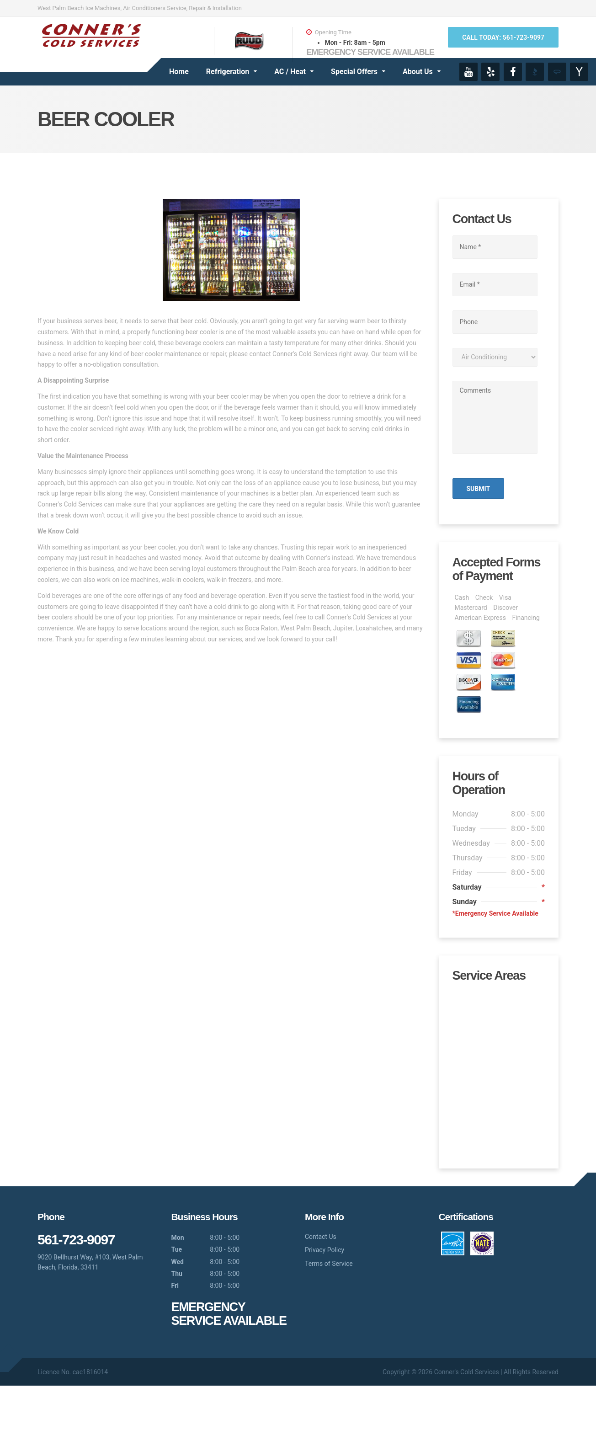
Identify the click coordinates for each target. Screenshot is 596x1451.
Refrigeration (227, 71)
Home (179, 71)
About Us (418, 71)
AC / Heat (290, 71)
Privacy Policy (324, 1315)
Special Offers (354, 71)
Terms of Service (329, 1329)
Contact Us (320, 1302)
